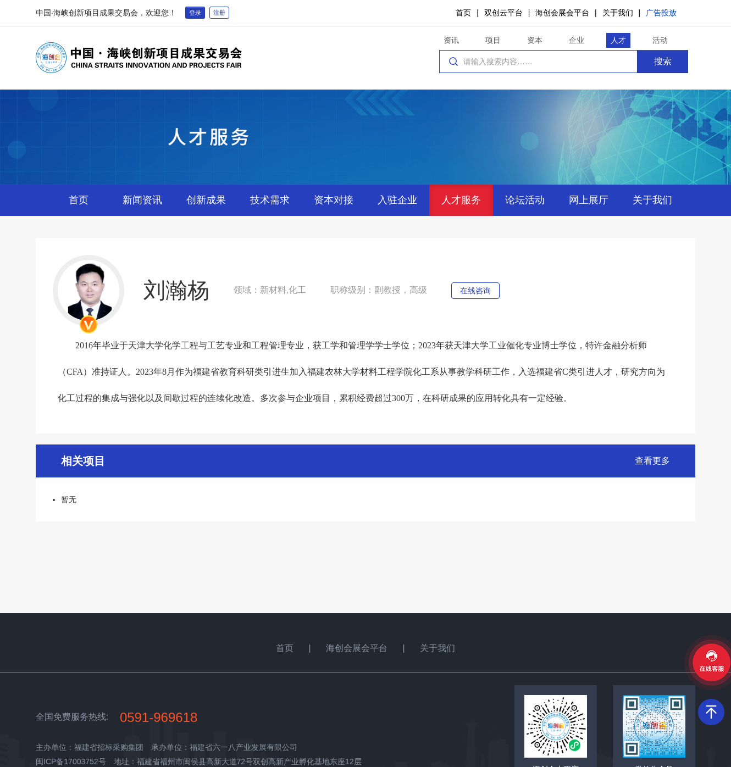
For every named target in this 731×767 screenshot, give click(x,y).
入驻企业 (397, 199)
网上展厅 (588, 199)
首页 (463, 12)
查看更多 (652, 460)
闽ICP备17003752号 (71, 761)
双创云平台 (503, 12)
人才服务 (461, 199)
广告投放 (661, 12)
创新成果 (206, 199)
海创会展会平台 (562, 12)
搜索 (663, 61)
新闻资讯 (142, 199)
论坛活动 (525, 199)
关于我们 (617, 12)
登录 (195, 12)
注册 (219, 12)
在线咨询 (475, 290)
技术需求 (270, 199)
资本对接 (333, 199)
